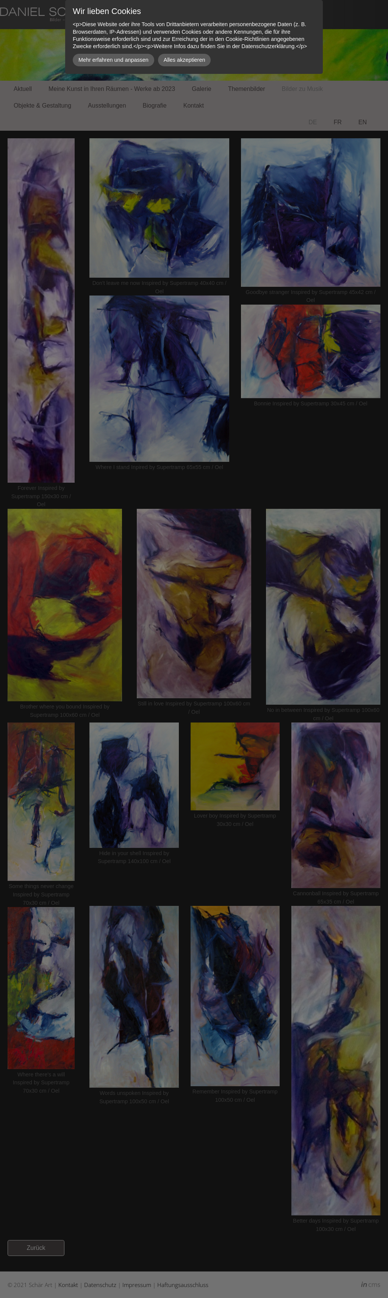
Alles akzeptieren (184, 60)
